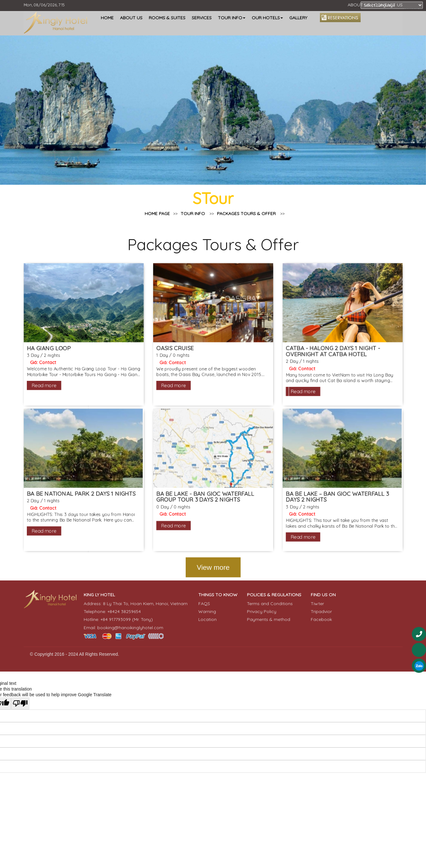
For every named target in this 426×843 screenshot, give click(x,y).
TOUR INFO (199, 213)
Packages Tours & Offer (253, 213)
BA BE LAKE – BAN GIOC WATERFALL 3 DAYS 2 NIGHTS (342, 506)
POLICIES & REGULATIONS (274, 595)
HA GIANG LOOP (42, 351)
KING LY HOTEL (99, 595)
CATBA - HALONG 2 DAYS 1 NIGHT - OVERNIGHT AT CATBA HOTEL (338, 355)
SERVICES (202, 18)
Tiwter (317, 603)
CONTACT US (388, 5)
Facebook (321, 619)
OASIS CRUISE (173, 351)
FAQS (204, 603)
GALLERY (298, 18)
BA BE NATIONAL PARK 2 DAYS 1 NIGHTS (75, 502)
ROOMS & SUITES (167, 18)
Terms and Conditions (270, 603)
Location (207, 619)
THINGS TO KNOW (217, 595)
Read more (37, 390)
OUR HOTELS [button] (267, 18)
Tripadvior (321, 611)
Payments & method (268, 619)
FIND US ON (323, 595)
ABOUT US (359, 5)
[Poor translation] (20, 703)
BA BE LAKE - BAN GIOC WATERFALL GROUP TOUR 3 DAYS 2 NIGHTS (205, 506)
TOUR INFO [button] (231, 18)
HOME (107, 18)
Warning (207, 611)
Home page (157, 220)
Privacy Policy (261, 611)
